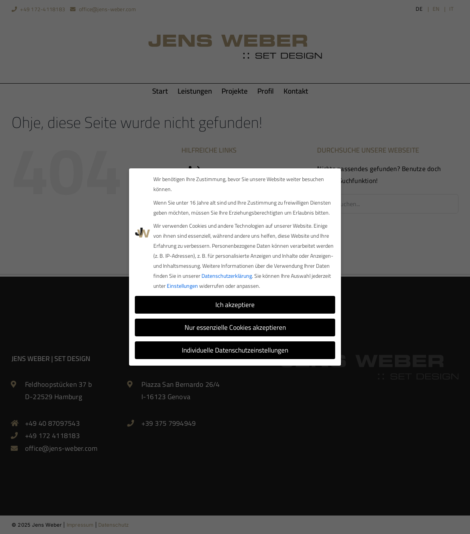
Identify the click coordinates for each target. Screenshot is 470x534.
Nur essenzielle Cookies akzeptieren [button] (235, 326)
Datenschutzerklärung (226, 275)
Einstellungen (182, 285)
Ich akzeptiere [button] (235, 303)
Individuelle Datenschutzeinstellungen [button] (235, 349)
